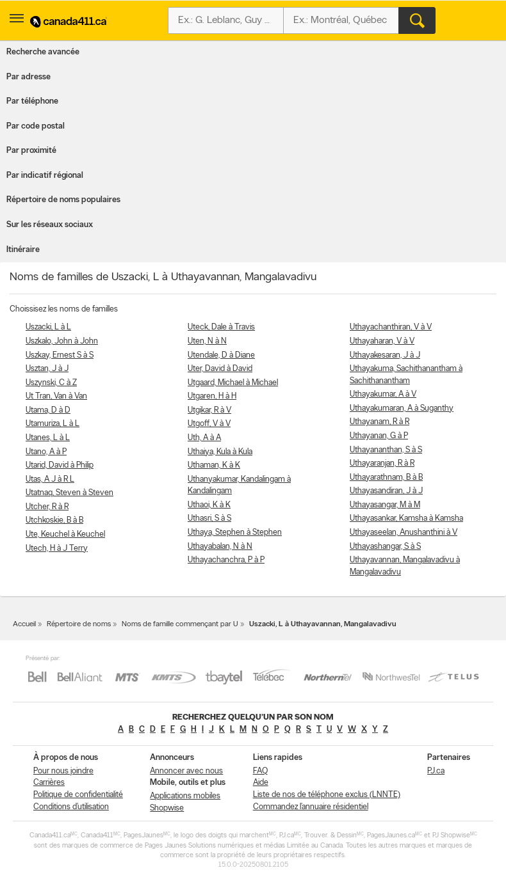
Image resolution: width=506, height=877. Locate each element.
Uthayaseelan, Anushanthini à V (403, 532)
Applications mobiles (185, 796)
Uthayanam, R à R (379, 422)
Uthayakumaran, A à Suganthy (401, 408)
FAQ (260, 771)
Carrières (49, 782)
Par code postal (35, 126)
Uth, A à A (204, 438)
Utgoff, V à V (209, 424)
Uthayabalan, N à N (220, 546)
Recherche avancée (42, 52)
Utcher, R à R (47, 507)
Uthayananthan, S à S (386, 450)
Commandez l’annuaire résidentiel (310, 807)
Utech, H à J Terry (57, 548)
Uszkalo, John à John (62, 341)
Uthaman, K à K (214, 465)
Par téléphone (32, 101)
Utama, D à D (48, 410)
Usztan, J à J (47, 369)
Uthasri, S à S (209, 518)
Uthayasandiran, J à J (386, 491)
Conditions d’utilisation (71, 807)
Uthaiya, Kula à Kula (220, 452)
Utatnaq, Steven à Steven (69, 493)
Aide (260, 782)
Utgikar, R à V (209, 410)
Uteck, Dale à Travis (221, 327)
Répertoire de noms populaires (63, 200)
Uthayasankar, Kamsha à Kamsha (406, 518)
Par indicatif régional (44, 175)
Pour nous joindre (63, 771)
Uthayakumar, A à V (383, 394)
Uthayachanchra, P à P (226, 560)
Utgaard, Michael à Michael (233, 383)
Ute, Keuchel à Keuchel (65, 534)
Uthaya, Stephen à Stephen (235, 532)
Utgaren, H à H (212, 396)
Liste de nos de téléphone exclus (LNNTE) (326, 795)
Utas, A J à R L (50, 479)
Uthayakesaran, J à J (385, 355)
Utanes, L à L (48, 438)
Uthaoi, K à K (209, 505)
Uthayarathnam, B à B (386, 477)
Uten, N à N (207, 341)
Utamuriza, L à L (52, 424)
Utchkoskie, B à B (54, 520)
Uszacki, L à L (48, 327)
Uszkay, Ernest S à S (60, 355)
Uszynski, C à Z (51, 383)
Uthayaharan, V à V (382, 341)
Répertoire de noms (79, 624)
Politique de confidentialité (78, 795)
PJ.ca (436, 771)
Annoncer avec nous (186, 771)
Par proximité (31, 150)
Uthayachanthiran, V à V (391, 327)
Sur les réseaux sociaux (49, 225)
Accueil (24, 624)
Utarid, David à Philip (60, 465)
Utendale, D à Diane (221, 355)
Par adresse (28, 77)
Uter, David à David (220, 369)
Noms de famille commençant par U (180, 624)
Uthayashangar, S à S (385, 546)
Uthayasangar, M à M (385, 505)
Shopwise (167, 808)
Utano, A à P (46, 452)
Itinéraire (23, 250)
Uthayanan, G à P (379, 436)
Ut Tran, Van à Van (56, 396)
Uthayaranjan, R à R (382, 463)
